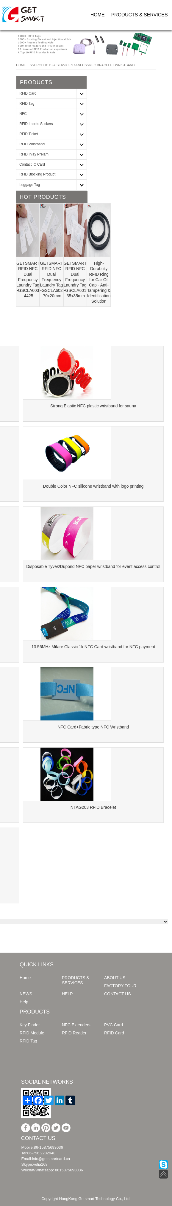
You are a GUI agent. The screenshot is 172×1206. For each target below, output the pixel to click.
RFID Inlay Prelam (34, 154)
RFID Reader (74, 1033)
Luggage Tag (29, 185)
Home (25, 977)
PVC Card (113, 1024)
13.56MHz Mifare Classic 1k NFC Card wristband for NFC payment (93, 646)
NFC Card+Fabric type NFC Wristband (93, 727)
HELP (67, 993)
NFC (81, 65)
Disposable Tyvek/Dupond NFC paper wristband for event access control (93, 566)
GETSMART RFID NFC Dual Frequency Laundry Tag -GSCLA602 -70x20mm (51, 279)
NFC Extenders (76, 1024)
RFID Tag (26, 103)
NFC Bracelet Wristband (112, 65)
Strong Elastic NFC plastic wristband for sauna (93, 405)
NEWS (26, 993)
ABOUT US (114, 977)
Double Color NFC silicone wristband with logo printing (93, 486)
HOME (97, 14)
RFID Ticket (28, 134)
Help (24, 1001)
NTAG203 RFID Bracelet (93, 807)
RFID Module (32, 1033)
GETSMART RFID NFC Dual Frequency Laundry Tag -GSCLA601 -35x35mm (75, 279)
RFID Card (27, 93)
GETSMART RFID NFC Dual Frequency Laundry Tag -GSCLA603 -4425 (28, 279)
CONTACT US (117, 993)
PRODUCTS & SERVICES (139, 14)
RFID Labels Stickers (36, 124)
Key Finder (30, 1024)
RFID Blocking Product (37, 174)
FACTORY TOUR (120, 985)
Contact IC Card (32, 164)
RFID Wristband (32, 144)
